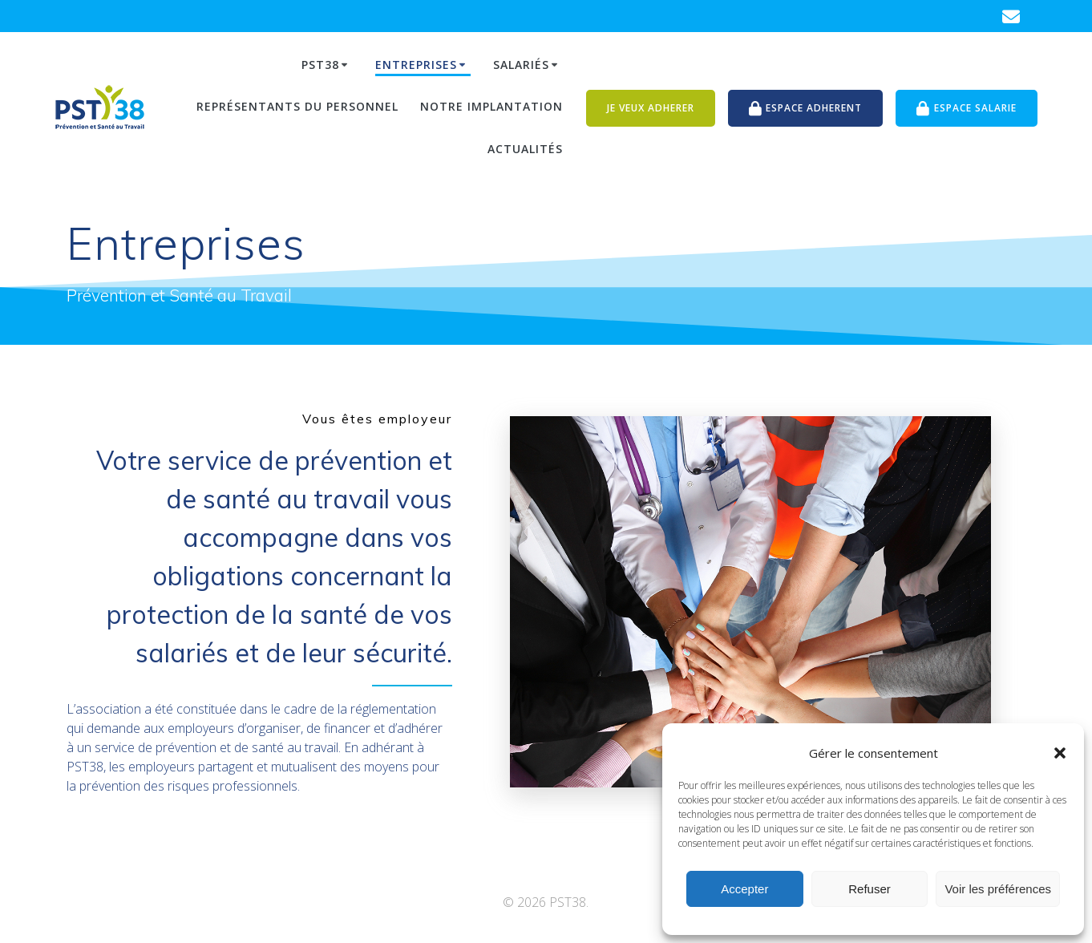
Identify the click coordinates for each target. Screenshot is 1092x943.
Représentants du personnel (297, 106)
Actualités (525, 148)
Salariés (521, 64)
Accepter (744, 889)
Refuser (869, 889)
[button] (1060, 753)
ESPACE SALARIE (966, 108)
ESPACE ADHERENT (806, 108)
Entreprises (416, 64)
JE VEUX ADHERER (650, 108)
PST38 (320, 64)
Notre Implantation (491, 106)
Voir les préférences (997, 889)
